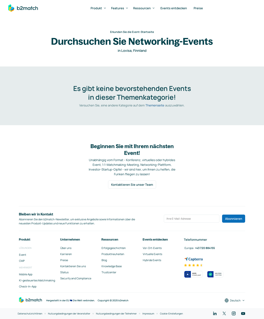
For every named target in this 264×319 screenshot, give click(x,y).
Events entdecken (173, 8)
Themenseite (154, 105)
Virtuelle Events (152, 254)
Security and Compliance (75, 278)
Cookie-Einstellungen (171, 313)
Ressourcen (144, 8)
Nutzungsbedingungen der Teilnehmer (116, 313)
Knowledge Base (112, 266)
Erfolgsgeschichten (114, 248)
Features (119, 8)
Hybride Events (152, 260)
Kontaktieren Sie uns (73, 266)
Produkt (98, 8)
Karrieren (66, 254)
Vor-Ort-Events (152, 248)
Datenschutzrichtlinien (30, 313)
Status (64, 272)
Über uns (65, 248)
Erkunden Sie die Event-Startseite (132, 32)
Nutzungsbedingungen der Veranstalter (69, 313)
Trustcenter (109, 272)
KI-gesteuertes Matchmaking (37, 280)
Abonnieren (233, 219)
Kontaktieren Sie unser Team (132, 185)
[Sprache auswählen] (234, 300)
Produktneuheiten (113, 254)
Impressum (148, 313)
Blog (104, 260)
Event (22, 255)
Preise (198, 8)
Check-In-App (27, 286)
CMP (22, 261)
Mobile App (25, 274)
